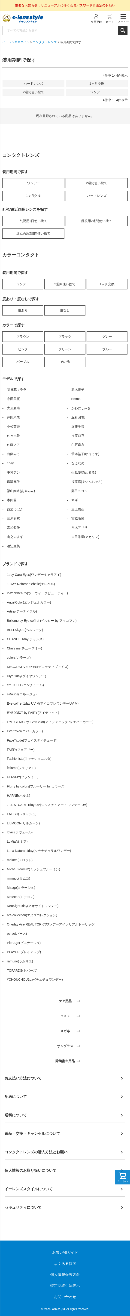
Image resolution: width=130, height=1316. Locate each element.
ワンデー (33, 183)
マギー (76, 500)
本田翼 (12, 500)
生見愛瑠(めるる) (83, 472)
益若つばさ (15, 509)
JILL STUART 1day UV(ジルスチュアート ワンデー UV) (47, 805)
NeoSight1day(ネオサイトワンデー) (32, 906)
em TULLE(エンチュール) (25, 685)
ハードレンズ (96, 196)
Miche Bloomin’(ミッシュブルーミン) (33, 869)
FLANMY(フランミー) (22, 777)
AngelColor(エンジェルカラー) (29, 602)
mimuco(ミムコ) (18, 878)
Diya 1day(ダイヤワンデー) (26, 676)
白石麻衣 (77, 445)
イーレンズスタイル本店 (27, 19)
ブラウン (22, 336)
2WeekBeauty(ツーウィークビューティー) (37, 593)
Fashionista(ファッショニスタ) (29, 758)
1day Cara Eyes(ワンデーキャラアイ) (34, 575)
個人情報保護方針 (65, 1275)
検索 (122, 30)
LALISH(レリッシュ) (21, 814)
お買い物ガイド (65, 1252)
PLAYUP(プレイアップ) (24, 952)
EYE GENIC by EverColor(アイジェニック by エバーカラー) (50, 722)
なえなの (77, 463)
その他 (65, 362)
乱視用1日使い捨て (33, 221)
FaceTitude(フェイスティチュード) (32, 740)
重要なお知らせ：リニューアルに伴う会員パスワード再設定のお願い (65, 5)
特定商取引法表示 (65, 1286)
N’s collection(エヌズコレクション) (32, 915)
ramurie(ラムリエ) (20, 961)
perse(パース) (17, 933)
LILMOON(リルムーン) (23, 823)
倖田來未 (13, 417)
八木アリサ (79, 527)
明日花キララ (16, 389)
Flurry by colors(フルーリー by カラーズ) (36, 786)
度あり (23, 310)
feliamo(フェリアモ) (21, 768)
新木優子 (77, 389)
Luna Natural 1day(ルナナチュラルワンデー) (39, 851)
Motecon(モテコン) (20, 897)
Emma (76, 399)
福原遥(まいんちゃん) (87, 482)
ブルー (107, 349)
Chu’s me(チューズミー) (24, 648)
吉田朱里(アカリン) (85, 537)
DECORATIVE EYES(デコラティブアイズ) (38, 667)
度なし (65, 310)
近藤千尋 (77, 426)
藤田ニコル (79, 491)
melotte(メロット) (20, 860)
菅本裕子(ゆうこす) (85, 454)
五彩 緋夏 (78, 417)
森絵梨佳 (13, 527)
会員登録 (96, 22)
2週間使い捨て (96, 183)
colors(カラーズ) (19, 657)
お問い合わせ (65, 1297)
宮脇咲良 (77, 518)
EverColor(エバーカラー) (25, 731)
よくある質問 (65, 1263)
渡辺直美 (13, 546)
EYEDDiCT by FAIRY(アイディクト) (33, 713)
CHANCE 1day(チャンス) (25, 639)
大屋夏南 (13, 408)
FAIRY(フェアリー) (21, 749)
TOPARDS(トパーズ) (22, 970)
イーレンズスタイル (15, 42)
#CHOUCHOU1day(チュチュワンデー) (35, 979)
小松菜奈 (13, 426)
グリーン (64, 349)
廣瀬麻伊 (13, 482)
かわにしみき (81, 408)
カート (110, 22)
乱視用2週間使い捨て (96, 221)
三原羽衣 (13, 518)
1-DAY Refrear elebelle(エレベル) (31, 584)
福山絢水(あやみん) (21, 491)
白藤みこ (13, 454)
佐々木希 (13, 436)
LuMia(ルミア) (17, 841)
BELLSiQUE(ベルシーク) (25, 630)
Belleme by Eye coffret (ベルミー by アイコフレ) (42, 620)
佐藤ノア (13, 445)
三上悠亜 (77, 509)
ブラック (64, 336)
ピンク (23, 349)
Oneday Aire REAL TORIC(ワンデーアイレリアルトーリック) (51, 924)
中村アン (13, 472)
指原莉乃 (77, 436)
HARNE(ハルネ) (18, 795)
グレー (107, 336)
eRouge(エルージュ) (21, 694)
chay (10, 463)
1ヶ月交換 (33, 196)
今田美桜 (13, 399)
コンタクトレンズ (45, 42)
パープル (22, 362)
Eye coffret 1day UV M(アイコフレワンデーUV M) (43, 703)
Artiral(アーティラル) (22, 611)
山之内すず (15, 537)
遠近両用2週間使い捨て (33, 233)
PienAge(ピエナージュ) (24, 943)
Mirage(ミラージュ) (21, 887)
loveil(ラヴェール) (20, 832)
